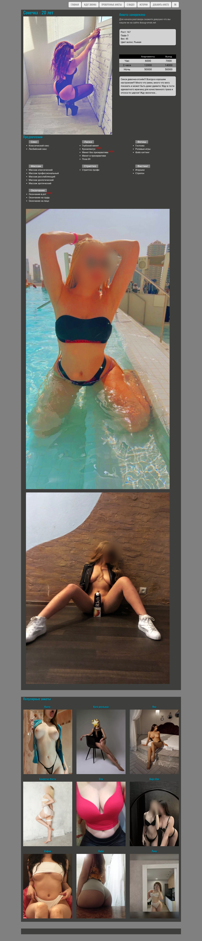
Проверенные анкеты (112, 4)
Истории (144, 4)
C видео (130, 4)
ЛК (175, 4)
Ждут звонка (90, 4)
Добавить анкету (161, 4)
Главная (75, 4)
